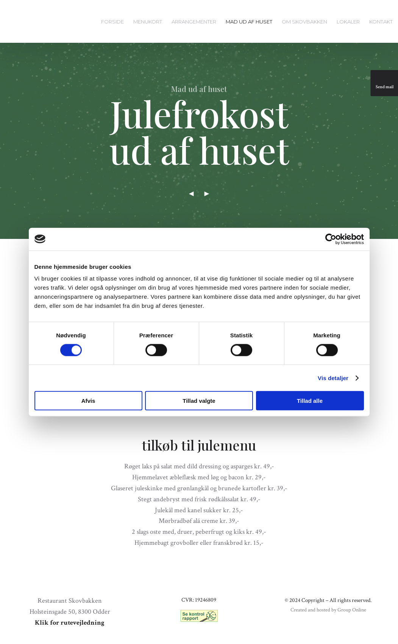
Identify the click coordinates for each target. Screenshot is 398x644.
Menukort (147, 22)
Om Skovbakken (304, 22)
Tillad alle (310, 401)
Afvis (88, 401)
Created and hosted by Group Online (328, 610)
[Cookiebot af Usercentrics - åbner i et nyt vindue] (331, 239)
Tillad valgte (199, 401)
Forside (112, 22)
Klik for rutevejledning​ (70, 622)
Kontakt (381, 22)
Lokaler (348, 22)
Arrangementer (194, 22)
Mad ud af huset (249, 22)
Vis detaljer (333, 377)
